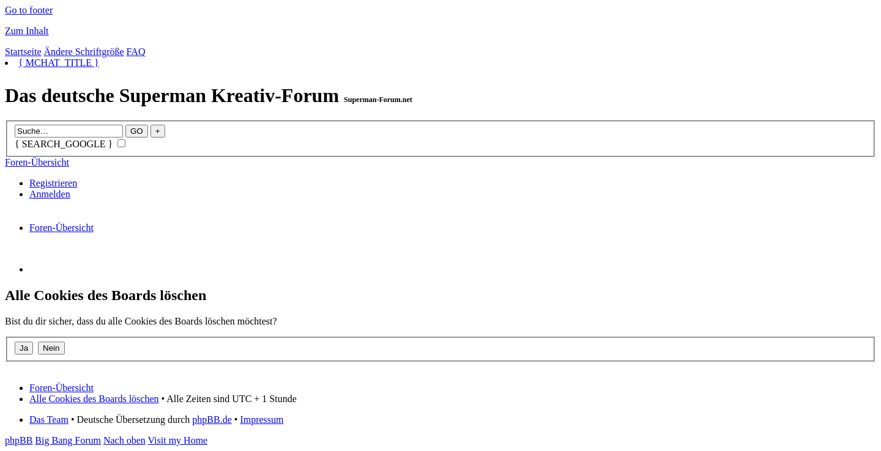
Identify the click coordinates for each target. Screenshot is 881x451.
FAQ (136, 51)
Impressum (261, 419)
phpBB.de (211, 419)
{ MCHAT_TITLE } (58, 62)
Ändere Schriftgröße (84, 51)
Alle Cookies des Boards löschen (94, 399)
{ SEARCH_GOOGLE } (70, 144)
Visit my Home (177, 440)
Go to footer (29, 10)
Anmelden (49, 194)
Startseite (23, 51)
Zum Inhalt (27, 31)
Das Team (49, 419)
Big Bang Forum (68, 440)
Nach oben (124, 440)
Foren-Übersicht (37, 162)
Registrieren (53, 183)
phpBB (18, 440)
